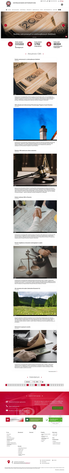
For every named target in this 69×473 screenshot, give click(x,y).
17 (35, 384)
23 (48, 384)
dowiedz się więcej (57, 407)
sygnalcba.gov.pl (27, 462)
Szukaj (43, 382)
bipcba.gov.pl (28, 463)
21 (43, 384)
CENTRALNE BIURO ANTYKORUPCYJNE (21, 2)
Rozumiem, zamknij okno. (59, 469)
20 (41, 384)
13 (27, 384)
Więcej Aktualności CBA (52, 371)
